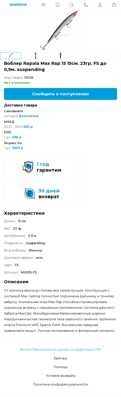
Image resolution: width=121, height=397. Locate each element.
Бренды (60, 358)
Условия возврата (60, 376)
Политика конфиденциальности (60, 384)
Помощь (61, 367)
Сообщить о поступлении (60, 94)
